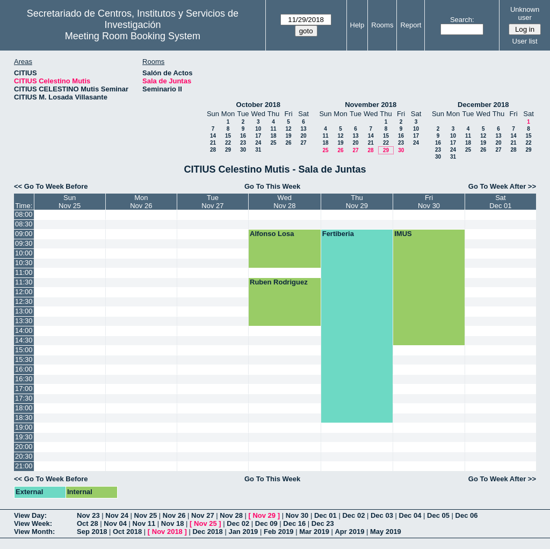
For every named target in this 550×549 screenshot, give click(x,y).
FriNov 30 (429, 202)
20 (303, 136)
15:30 (24, 359)
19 (288, 136)
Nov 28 (231, 515)
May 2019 (385, 531)
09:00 (24, 234)
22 (228, 143)
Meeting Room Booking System (132, 36)
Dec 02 (353, 515)
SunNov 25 (70, 202)
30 (243, 150)
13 (303, 129)
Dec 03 (382, 515)
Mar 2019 (314, 531)
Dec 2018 (207, 531)
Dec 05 (438, 515)
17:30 (24, 398)
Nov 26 (174, 515)
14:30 (24, 340)
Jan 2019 (243, 531)
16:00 (24, 369)
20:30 (24, 456)
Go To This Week (272, 186)
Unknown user (524, 13)
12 (288, 129)
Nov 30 (297, 515)
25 (273, 143)
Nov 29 (264, 515)
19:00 (24, 427)
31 (258, 150)
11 (273, 129)
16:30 (24, 379)
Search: (462, 20)
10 (258, 129)
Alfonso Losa (272, 234)
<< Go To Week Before (51, 186)
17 (258, 136)
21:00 (24, 466)
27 (303, 143)
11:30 (24, 282)
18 (273, 136)
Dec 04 (410, 515)
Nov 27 (202, 515)
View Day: (30, 515)
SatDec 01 (500, 202)
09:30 (24, 243)
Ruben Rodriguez (279, 282)
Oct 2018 (127, 531)
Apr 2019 (349, 531)
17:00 (24, 388)
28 (213, 150)
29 (228, 150)
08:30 (24, 224)
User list (525, 41)
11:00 (24, 272)
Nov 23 (88, 515)
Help (357, 25)
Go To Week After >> (502, 186)
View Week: (33, 523)
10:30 (24, 263)
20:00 (24, 447)
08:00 (24, 214)
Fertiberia (338, 234)
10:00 (24, 253)
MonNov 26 (141, 202)
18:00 (24, 408)
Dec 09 (266, 523)
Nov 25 (145, 515)
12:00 (24, 292)
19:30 (24, 437)
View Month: (34, 531)
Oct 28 (87, 523)
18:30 (24, 417)
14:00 (24, 330)
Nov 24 (116, 515)
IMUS (403, 234)
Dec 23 (323, 523)
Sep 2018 (92, 531)
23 (243, 143)
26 (288, 143)
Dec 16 (294, 523)
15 (228, 136)
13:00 (24, 311)
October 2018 (258, 105)
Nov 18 (172, 523)
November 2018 (370, 105)
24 (258, 143)
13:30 (24, 321)
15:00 (24, 350)
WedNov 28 (284, 202)
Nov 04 (115, 523)
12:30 (24, 301)
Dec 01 (325, 515)
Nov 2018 (167, 531)
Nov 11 (144, 523)
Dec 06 (466, 515)
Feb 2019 (279, 531)
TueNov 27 (212, 202)
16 (243, 136)
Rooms (382, 25)
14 (213, 136)
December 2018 (483, 105)
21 (213, 143)
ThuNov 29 (357, 202)
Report (410, 25)
